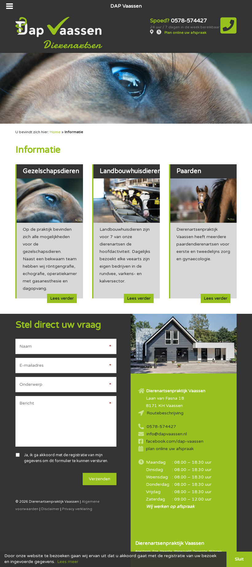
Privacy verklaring (77, 509)
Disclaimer (50, 509)
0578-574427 (161, 426)
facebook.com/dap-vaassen (174, 441)
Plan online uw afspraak (185, 32)
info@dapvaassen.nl (167, 434)
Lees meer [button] (67, 561)
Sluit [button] (239, 559)
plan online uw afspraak (170, 448)
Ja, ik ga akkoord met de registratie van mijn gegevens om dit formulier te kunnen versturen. (66, 458)
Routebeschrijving (165, 413)
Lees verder (62, 298)
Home (55, 132)
